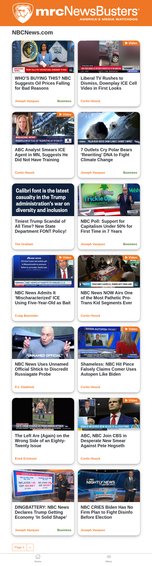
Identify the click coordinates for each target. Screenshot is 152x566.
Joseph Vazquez (27, 101)
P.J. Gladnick (24, 387)
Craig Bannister (26, 315)
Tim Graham (24, 244)
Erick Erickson (26, 458)
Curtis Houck (90, 101)
